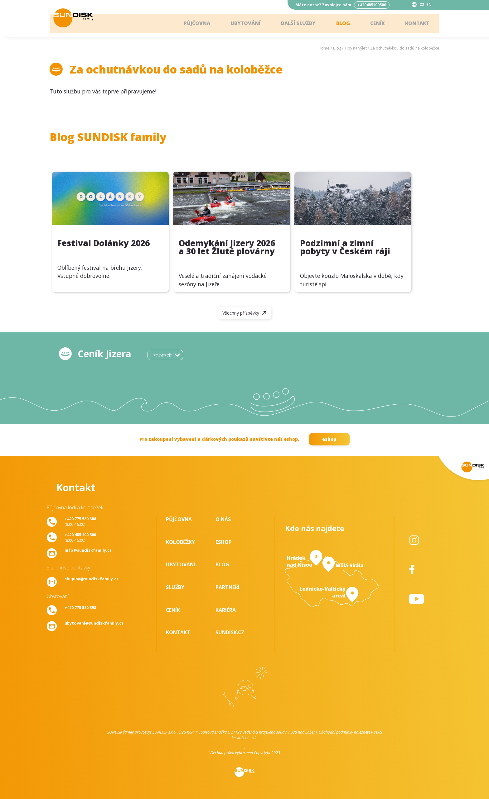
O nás (223, 519)
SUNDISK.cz (229, 632)
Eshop (223, 542)
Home (324, 48)
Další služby (294, 23)
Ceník (375, 23)
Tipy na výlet (356, 48)
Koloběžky (180, 542)
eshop (329, 439)
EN (429, 4)
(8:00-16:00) (80, 521)
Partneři (227, 587)
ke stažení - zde (244, 737)
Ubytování (241, 23)
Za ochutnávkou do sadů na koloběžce (404, 48)
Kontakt (416, 23)
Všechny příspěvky (240, 313)
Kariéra (225, 609)
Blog (340, 23)
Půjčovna (191, 23)
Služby (175, 587)
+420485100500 (371, 4)
